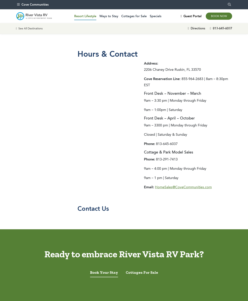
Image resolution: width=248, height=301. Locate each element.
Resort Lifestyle (85, 16)
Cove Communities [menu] (33, 5)
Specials (155, 16)
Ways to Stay (108, 16)
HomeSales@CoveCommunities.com (183, 187)
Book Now (219, 16)
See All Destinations (29, 28)
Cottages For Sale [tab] (142, 272)
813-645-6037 (221, 28)
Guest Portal (191, 16)
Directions (196, 28)
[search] (229, 4)
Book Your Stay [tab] (104, 272)
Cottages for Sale (134, 16)
